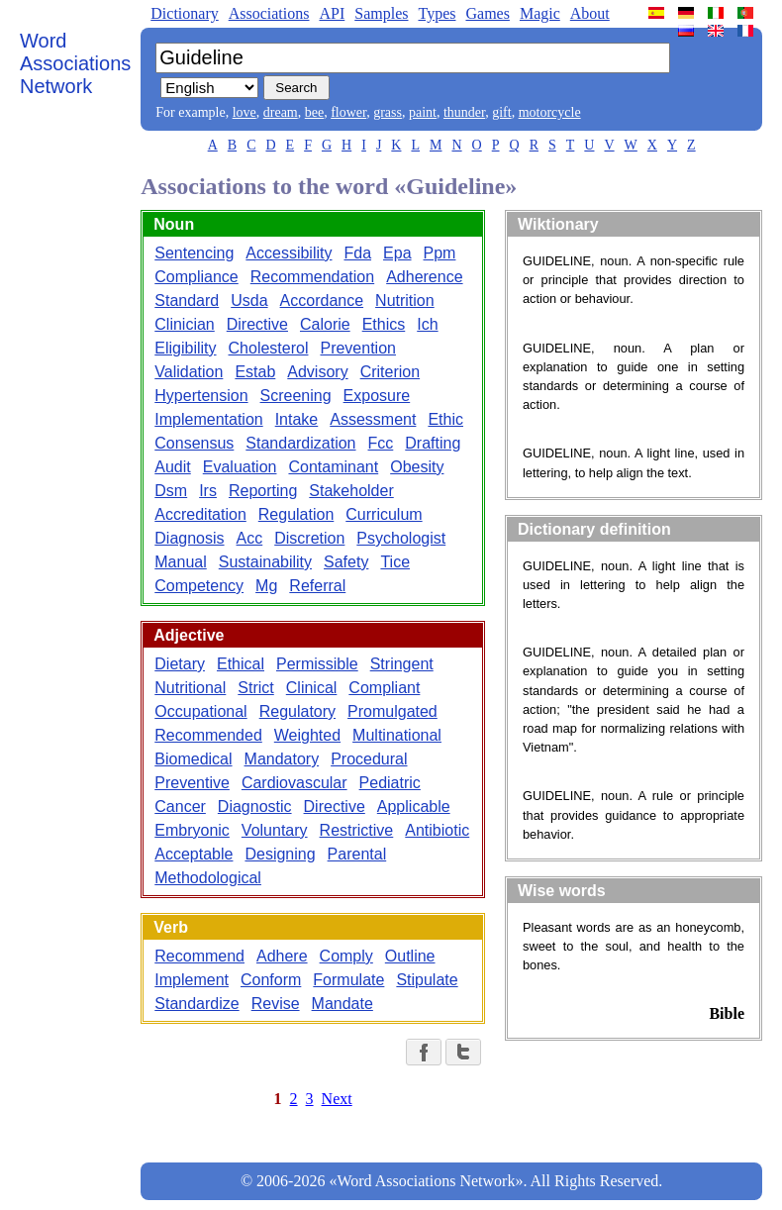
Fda (357, 253)
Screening (296, 395)
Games (487, 13)
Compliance (196, 276)
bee (314, 112)
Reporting (263, 490)
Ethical (240, 663)
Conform (271, 979)
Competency (199, 585)
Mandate (342, 1003)
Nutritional (190, 687)
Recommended (208, 735)
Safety (346, 562)
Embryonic (192, 830)
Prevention (358, 348)
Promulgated (392, 711)
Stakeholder (351, 490)
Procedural (369, 759)
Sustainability (265, 562)
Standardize (196, 1003)
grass (387, 112)
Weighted (307, 735)
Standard (186, 300)
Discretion (309, 538)
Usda (249, 300)
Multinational (396, 735)
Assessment (373, 419)
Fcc (381, 443)
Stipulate (426, 979)
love (244, 112)
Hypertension (200, 395)
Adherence (424, 276)
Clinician (184, 324)
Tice (395, 562)
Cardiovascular (294, 782)
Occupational (200, 711)
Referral (317, 585)
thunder (464, 112)
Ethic (445, 419)
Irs (208, 490)
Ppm (440, 253)
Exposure (377, 395)
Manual (180, 562)
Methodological (207, 877)
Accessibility (288, 253)
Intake (297, 419)
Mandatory (282, 759)
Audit (172, 466)
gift (501, 112)
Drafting (432, 443)
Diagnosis (189, 538)
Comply (346, 956)
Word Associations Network (75, 63)
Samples (381, 13)
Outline (410, 956)
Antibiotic (437, 830)
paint (423, 112)
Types (436, 13)
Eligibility (185, 348)
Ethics (384, 324)
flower (348, 112)
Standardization (300, 443)
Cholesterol (269, 348)
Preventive (192, 782)
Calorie (325, 324)
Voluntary (275, 830)
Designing (279, 854)
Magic (540, 13)
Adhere (282, 956)
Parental (357, 854)
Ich (427, 324)
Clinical (312, 687)
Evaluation (240, 466)
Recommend (199, 956)
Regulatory (297, 711)
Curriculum (383, 514)
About (590, 13)
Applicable (413, 806)
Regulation (296, 514)
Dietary (179, 663)
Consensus (194, 443)
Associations (269, 13)
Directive (257, 324)
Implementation (208, 419)
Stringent (402, 663)
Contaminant (333, 466)
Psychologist (400, 538)
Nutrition (405, 300)
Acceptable (193, 854)
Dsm (170, 490)
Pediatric (390, 782)
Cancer (180, 806)
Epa (397, 253)
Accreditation (200, 514)
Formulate (348, 979)
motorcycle (550, 112)
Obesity (416, 466)
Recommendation (312, 276)
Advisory (317, 371)
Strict (255, 687)
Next (337, 1098)
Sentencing (194, 253)
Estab (255, 371)
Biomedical (193, 759)
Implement (191, 979)
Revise (275, 1003)
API (331, 13)
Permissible (317, 663)
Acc (250, 538)
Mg (266, 585)
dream (280, 112)
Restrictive (357, 830)
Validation (188, 371)
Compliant (384, 687)
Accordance (322, 300)
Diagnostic (255, 806)
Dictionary (184, 13)
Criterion (390, 371)
